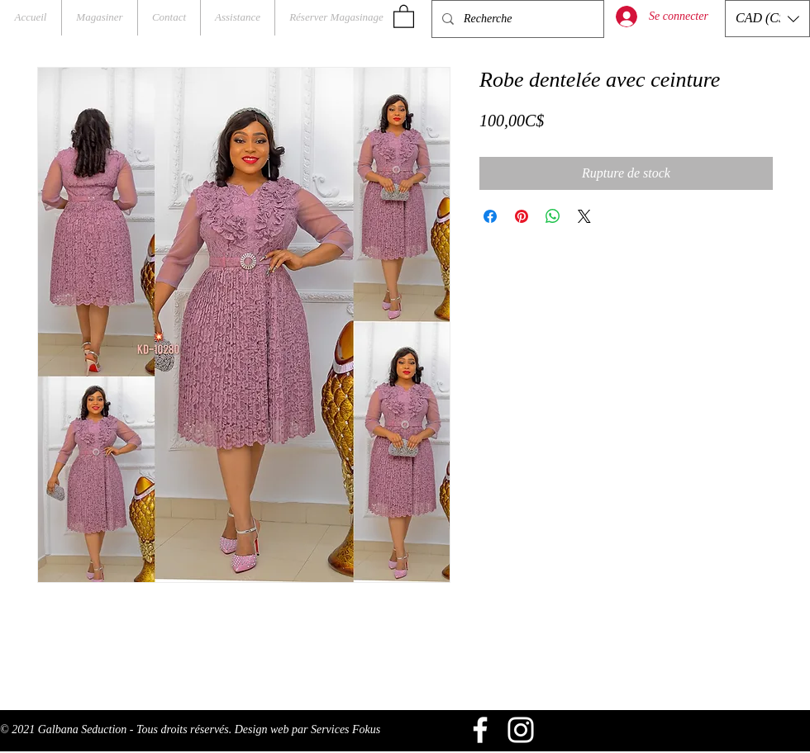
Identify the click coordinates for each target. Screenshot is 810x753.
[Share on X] (584, 216)
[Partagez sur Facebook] (490, 216)
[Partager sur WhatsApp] (553, 216)
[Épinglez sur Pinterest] (521, 216)
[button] (403, 15)
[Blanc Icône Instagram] (520, 730)
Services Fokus (345, 729)
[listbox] (767, 18)
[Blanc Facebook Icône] (480, 730)
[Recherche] (516, 19)
